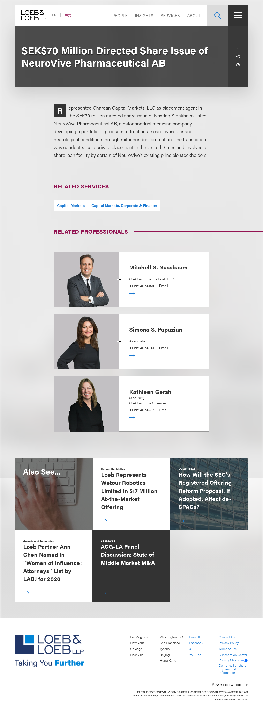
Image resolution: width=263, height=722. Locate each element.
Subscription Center (233, 654)
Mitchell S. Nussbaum (158, 267)
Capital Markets (71, 205)
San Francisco (170, 643)
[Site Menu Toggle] (238, 15)
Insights (144, 15)
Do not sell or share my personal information (232, 669)
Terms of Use (228, 648)
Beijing (165, 654)
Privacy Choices (233, 660)
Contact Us (227, 637)
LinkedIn (195, 637)
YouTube (195, 654)
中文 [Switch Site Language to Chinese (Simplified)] (68, 15)
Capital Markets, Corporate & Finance (124, 205)
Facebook (196, 643)
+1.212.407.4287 (141, 409)
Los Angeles (139, 637)
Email (163, 285)
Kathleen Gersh (150, 391)
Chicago (136, 648)
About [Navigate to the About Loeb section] (194, 15)
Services (170, 15)
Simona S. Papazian (155, 329)
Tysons (165, 648)
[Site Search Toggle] (217, 15)
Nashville (136, 654)
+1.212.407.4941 (141, 347)
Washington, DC (171, 637)
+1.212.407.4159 (141, 285)
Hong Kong (168, 660)
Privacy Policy (229, 643)
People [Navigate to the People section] (119, 15)
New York (137, 643)
